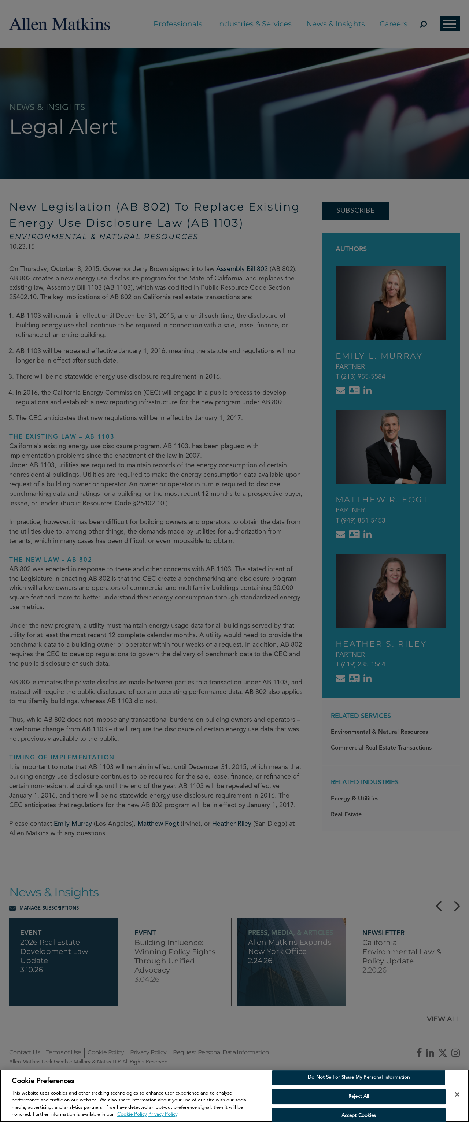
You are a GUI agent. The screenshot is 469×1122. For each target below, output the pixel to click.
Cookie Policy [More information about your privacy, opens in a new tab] (132, 1114)
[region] (234, 1096)
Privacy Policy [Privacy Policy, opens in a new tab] (162, 1114)
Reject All (358, 1096)
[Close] (457, 1094)
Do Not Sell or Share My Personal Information (359, 1077)
